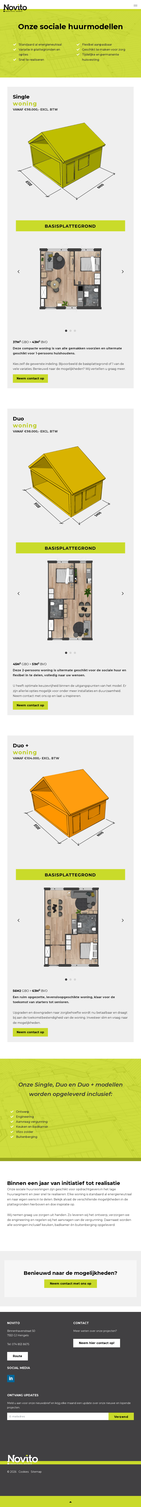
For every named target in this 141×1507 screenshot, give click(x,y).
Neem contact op (30, 378)
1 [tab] (66, 331)
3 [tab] (75, 331)
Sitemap (36, 1471)
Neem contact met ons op (70, 1283)
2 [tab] (70, 331)
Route (17, 1356)
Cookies (24, 1471)
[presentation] (22, 1436)
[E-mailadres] (70, 1416)
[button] (121, 1416)
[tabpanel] (70, 269)
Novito (20, 8)
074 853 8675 (20, 1344)
